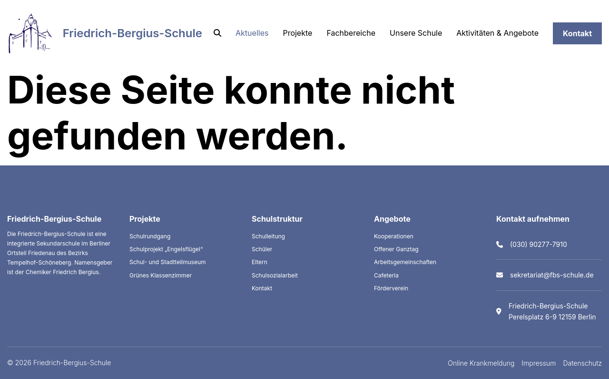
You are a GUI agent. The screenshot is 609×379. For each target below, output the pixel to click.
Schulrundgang (149, 236)
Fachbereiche (350, 33)
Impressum (538, 363)
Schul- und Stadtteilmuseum (167, 262)
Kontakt (577, 33)
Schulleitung (268, 236)
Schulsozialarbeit (275, 275)
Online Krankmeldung (481, 363)
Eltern (259, 262)
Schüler (262, 249)
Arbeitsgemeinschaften (405, 262)
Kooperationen (393, 236)
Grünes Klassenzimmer (160, 275)
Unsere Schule (416, 33)
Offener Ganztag (396, 249)
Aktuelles (252, 33)
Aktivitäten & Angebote (497, 33)
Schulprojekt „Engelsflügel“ (166, 249)
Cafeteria (386, 275)
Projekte (297, 33)
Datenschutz (582, 363)
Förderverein (391, 288)
